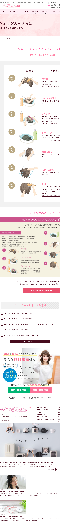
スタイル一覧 (25, 12)
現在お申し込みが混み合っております (23, 365)
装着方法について (41, 466)
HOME (1, 38)
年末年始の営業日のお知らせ (20, 382)
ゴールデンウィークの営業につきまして (23, 371)
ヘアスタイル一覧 (41, 459)
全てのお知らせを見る (30, 394)
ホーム (5, 12)
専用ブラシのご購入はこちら (50, 86)
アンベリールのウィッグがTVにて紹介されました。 (27, 388)
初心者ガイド (14, 12)
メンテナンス (45, 12)
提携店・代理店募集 (42, 468)
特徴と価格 (35, 12)
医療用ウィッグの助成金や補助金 (45, 470)
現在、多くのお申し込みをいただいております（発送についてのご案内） (33, 377)
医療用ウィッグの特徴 (42, 461)
